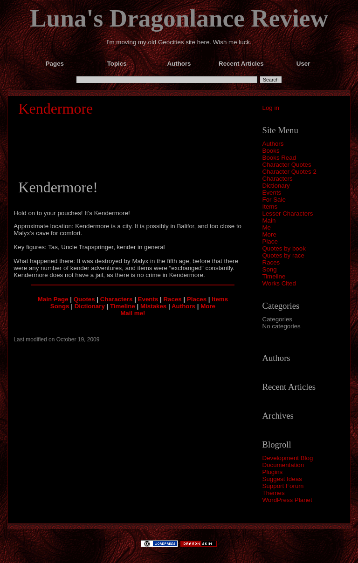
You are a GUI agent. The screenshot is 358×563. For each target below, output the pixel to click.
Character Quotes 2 (289, 171)
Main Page (53, 299)
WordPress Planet (287, 499)
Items (270, 206)
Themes (273, 492)
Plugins (272, 471)
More (269, 234)
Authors (273, 143)
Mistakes (153, 306)
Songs (59, 306)
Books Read (279, 157)
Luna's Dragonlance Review (179, 18)
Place (270, 241)
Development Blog (287, 457)
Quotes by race (283, 255)
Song (269, 269)
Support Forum (283, 485)
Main (269, 220)
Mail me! (132, 313)
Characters (277, 178)
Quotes (84, 299)
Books (271, 150)
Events (272, 192)
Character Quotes (286, 164)
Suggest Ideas (282, 478)
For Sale (274, 199)
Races (271, 262)
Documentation (283, 464)
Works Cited (279, 283)
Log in (270, 107)
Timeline (274, 276)
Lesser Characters (287, 213)
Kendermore (55, 108)
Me (266, 227)
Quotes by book (284, 248)
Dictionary (276, 185)
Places (197, 299)
